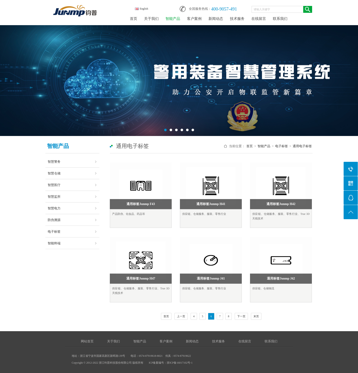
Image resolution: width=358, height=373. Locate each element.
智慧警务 (54, 161)
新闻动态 (215, 19)
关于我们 (151, 19)
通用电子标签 (302, 146)
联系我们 (280, 19)
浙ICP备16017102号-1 (179, 362)
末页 (256, 316)
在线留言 (258, 19)
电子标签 (54, 231)
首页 (133, 19)
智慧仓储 (54, 173)
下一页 (241, 316)
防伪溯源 (54, 220)
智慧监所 (54, 196)
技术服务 (237, 19)
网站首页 (87, 341)
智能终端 (54, 243)
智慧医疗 (54, 185)
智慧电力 (54, 208)
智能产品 (173, 19)
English (141, 8)
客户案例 (194, 19)
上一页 (181, 316)
